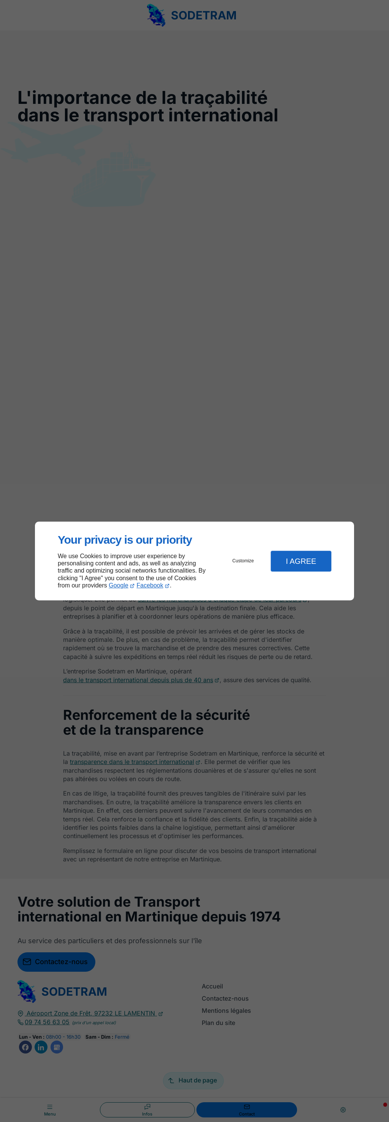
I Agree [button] (301, 561)
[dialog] (194, 561)
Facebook (150, 585)
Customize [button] (243, 560)
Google (118, 585)
